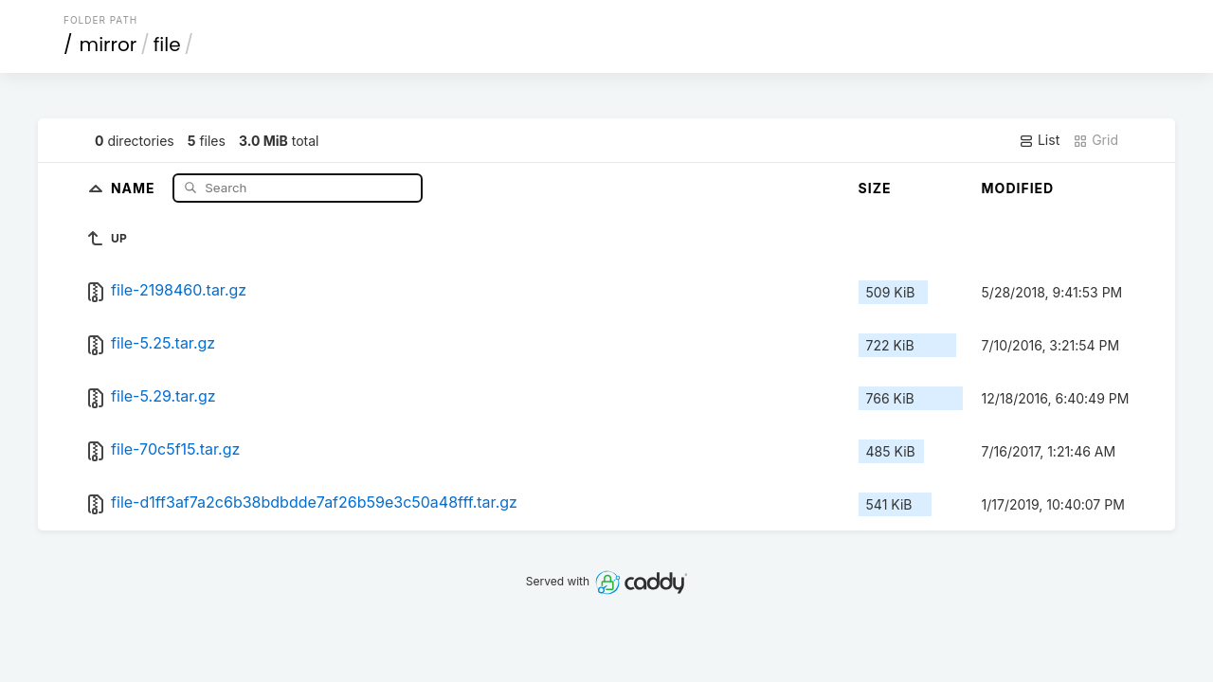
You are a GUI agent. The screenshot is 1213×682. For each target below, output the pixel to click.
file (167, 44)
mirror (108, 44)
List (1039, 140)
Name (135, 187)
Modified (1018, 188)
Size (875, 188)
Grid (1095, 140)
